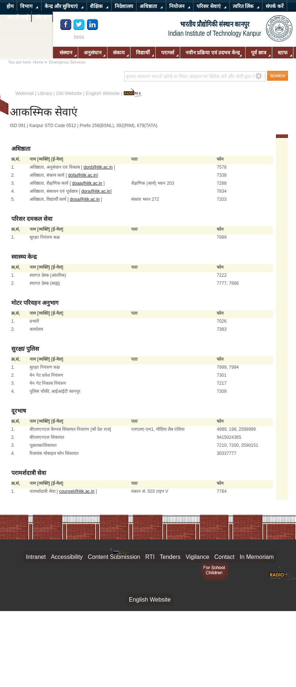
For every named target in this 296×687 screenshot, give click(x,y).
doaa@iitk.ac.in (87, 183)
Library (45, 93)
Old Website (69, 93)
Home (38, 62)
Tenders (170, 557)
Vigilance (197, 557)
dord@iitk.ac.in (98, 167)
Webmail (24, 93)
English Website (103, 93)
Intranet (36, 557)
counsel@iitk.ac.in (77, 491)
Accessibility (67, 557)
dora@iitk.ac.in (96, 191)
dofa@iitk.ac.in (82, 175)
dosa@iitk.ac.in (85, 199)
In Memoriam (257, 557)
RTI (150, 557)
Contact (225, 557)
